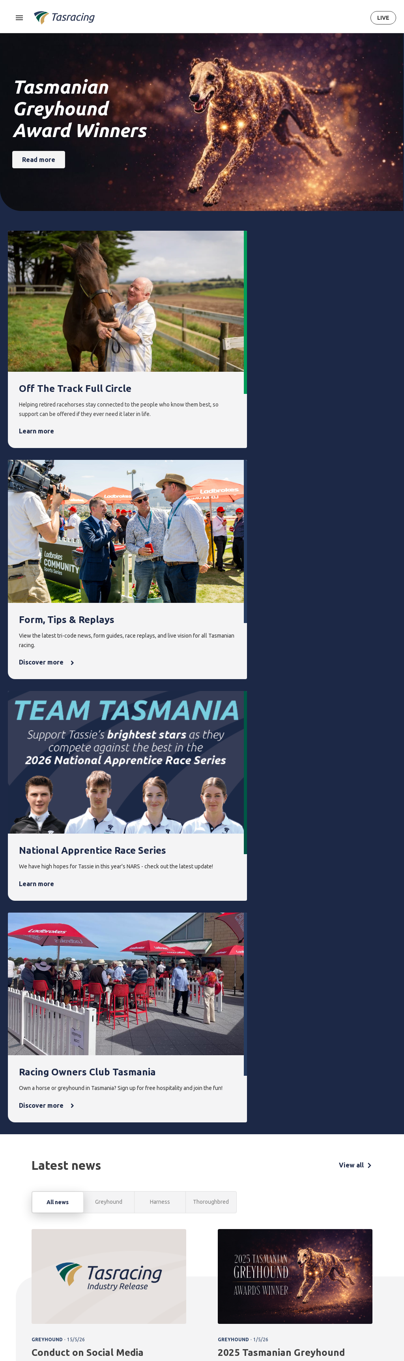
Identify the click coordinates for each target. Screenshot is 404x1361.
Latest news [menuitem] (253, 1256)
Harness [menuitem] (101, 1270)
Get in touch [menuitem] (370, 1256)
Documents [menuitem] (331, 1283)
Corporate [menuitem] (329, 1256)
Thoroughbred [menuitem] (109, 1256)
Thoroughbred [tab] (211, 706)
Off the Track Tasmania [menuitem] (294, 1294)
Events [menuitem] (210, 1243)
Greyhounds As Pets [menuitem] (295, 1271)
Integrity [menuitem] (178, 1243)
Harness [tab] (160, 706)
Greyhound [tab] (108, 706)
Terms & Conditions (29, 1309)
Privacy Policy (69, 1309)
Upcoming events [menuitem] (212, 1261)
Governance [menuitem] (331, 1270)
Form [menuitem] (139, 1243)
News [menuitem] (247, 1243)
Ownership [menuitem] (104, 1296)
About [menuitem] (326, 1243)
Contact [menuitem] (367, 1243)
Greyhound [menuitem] (105, 1283)
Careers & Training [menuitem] (328, 1301)
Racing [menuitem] (101, 1243)
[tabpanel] (202, 936)
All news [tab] (58, 706)
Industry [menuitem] (327, 1319)
